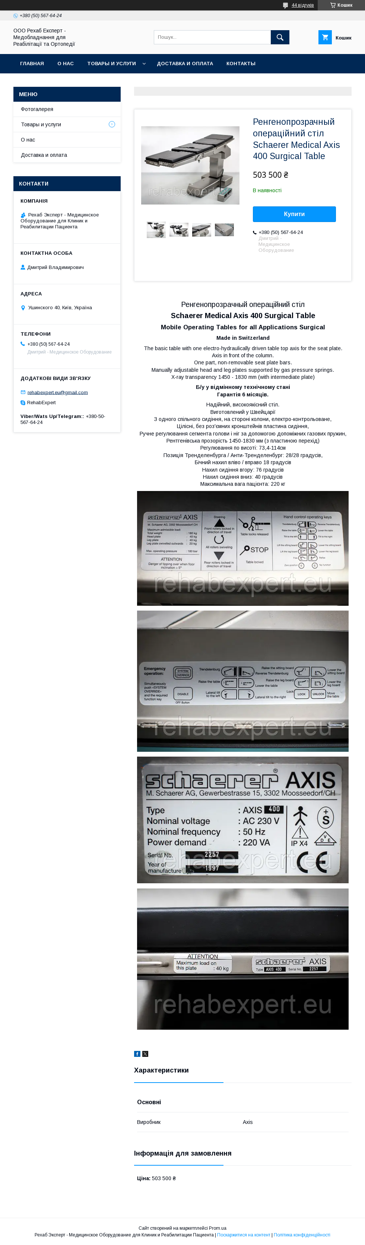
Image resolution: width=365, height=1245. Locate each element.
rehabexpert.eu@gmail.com (58, 392)
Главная (32, 63)
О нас (65, 63)
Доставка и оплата (185, 63)
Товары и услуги (111, 63)
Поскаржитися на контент (243, 1235)
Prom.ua (217, 1228)
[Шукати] (280, 37)
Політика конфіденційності (302, 1235)
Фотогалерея (37, 109)
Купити (294, 214)
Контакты (241, 63)
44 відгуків (303, 5)
